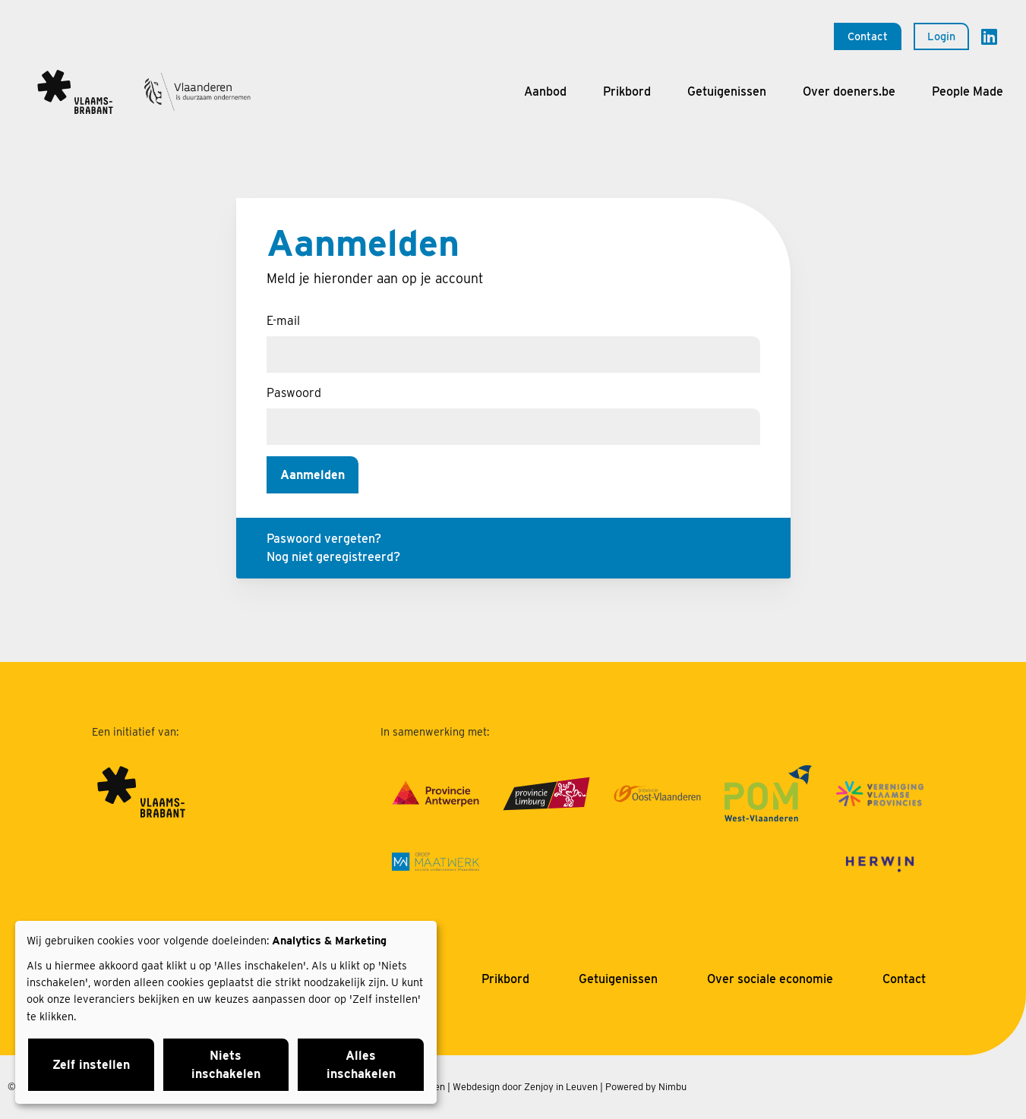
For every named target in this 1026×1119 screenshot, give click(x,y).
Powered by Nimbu (646, 1086)
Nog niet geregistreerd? (333, 557)
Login (941, 36)
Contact (868, 36)
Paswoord (294, 393)
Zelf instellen (91, 1065)
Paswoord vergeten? (324, 538)
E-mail (283, 321)
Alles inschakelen (361, 1064)
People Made (967, 91)
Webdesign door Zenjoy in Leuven (525, 1086)
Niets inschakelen (225, 1064)
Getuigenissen (726, 91)
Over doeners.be (849, 91)
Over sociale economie (770, 979)
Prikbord (627, 91)
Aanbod (545, 91)
